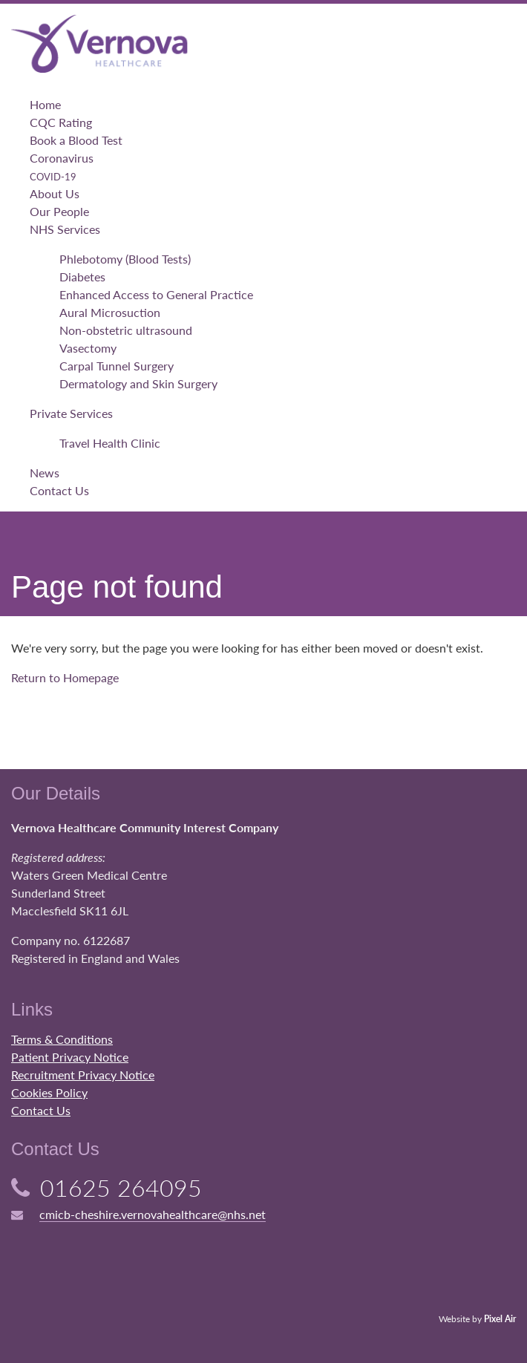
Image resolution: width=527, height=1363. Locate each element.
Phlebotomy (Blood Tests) (125, 259)
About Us (54, 193)
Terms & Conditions (62, 1039)
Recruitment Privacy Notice (82, 1075)
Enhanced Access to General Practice (156, 294)
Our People (59, 211)
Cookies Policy (49, 1092)
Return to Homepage (65, 677)
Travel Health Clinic (109, 443)
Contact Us (59, 490)
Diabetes (82, 276)
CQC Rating (61, 122)
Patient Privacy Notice (69, 1057)
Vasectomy (88, 348)
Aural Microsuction (109, 312)
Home (45, 104)
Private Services (71, 413)
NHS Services (65, 229)
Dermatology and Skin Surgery (138, 383)
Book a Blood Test (76, 140)
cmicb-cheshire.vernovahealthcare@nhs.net (152, 1214)
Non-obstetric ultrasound (125, 330)
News (44, 472)
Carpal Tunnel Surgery (116, 366)
